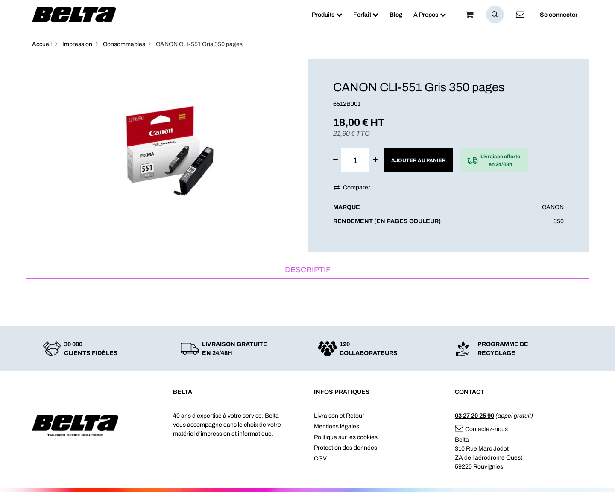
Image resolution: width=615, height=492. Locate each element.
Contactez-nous (481, 429)
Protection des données (345, 448)
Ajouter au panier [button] (418, 160)
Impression (77, 44)
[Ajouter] (375, 160)
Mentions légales (336, 426)
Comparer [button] (352, 187)
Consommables (124, 44)
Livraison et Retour (339, 416)
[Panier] (469, 14)
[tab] (307, 270)
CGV (320, 458)
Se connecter (558, 15)
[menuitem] (327, 15)
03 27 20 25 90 (474, 416)
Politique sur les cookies (346, 437)
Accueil (42, 44)
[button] (495, 14)
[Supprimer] (335, 160)
